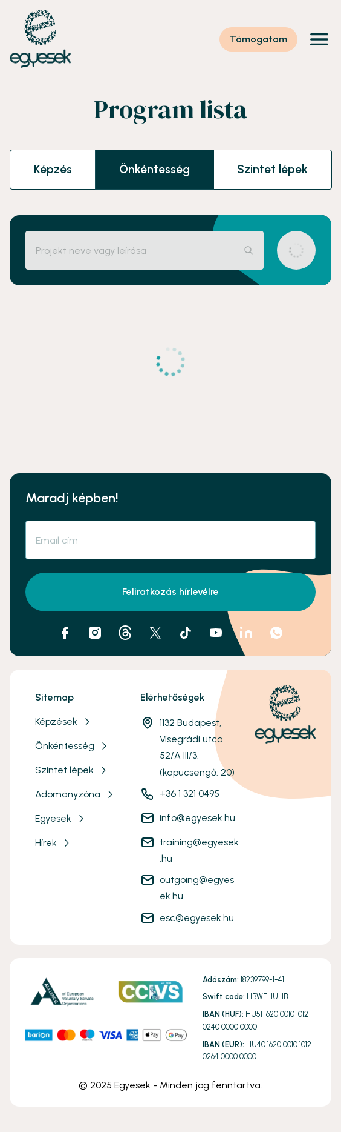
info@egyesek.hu (197, 818)
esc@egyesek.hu (197, 918)
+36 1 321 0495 (189, 793)
